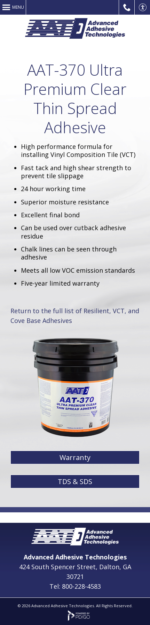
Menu (18, 7)
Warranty (75, 457)
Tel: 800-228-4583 (75, 586)
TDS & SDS (75, 481)
